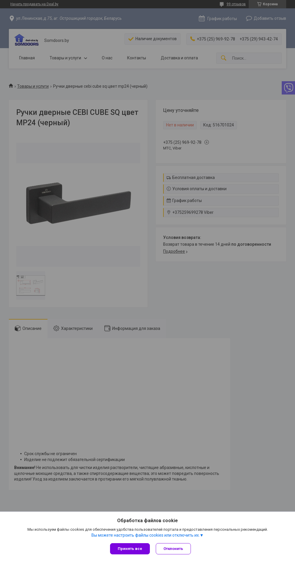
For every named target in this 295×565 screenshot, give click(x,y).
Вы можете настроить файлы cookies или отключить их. (145, 535)
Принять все (130, 548)
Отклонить (173, 548)
